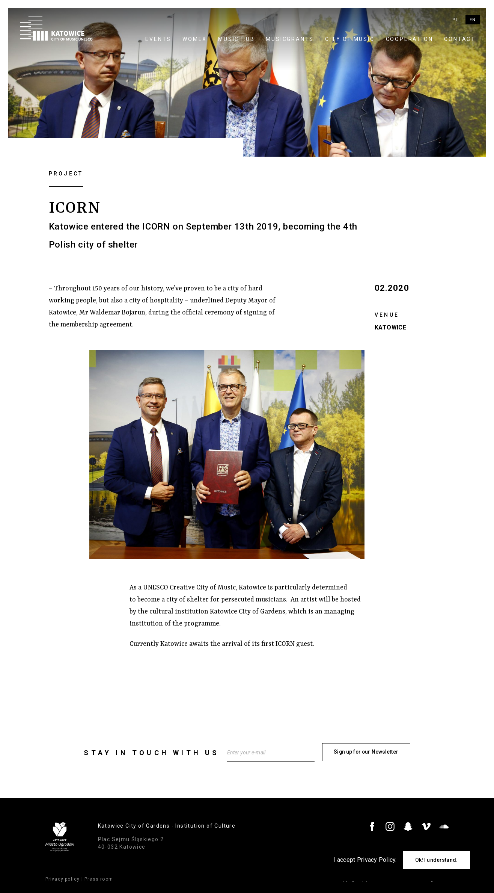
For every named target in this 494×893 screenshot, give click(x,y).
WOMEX (194, 39)
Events (158, 39)
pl (455, 19)
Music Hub (236, 39)
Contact (460, 39)
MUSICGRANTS (290, 39)
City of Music (349, 39)
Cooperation (409, 39)
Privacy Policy (376, 859)
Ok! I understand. (436, 860)
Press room (98, 878)
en (473, 19)
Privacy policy (62, 878)
